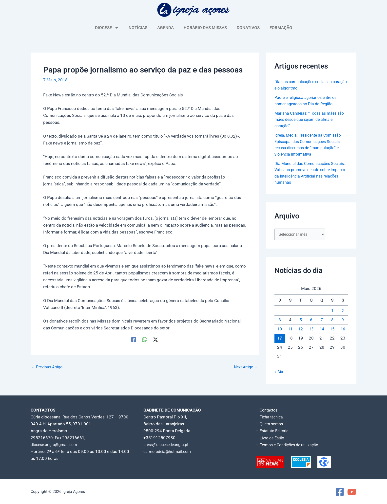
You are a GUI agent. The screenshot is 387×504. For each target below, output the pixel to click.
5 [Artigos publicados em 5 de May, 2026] (300, 320)
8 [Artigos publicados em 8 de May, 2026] (332, 320)
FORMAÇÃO (281, 27)
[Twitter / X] (155, 339)
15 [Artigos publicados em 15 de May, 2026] (332, 329)
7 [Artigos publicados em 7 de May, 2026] (322, 320)
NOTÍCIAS (138, 27)
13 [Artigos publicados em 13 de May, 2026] (311, 329)
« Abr (279, 372)
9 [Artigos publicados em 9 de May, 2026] (343, 320)
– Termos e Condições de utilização (289, 444)
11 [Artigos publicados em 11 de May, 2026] (290, 329)
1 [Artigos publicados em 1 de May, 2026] (332, 311)
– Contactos (267, 410)
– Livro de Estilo (271, 437)
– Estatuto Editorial (274, 431)
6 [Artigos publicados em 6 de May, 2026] (311, 320)
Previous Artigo (48, 367)
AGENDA (165, 27)
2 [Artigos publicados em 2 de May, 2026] (343, 311)
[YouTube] (351, 491)
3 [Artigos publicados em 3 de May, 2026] (279, 320)
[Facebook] (133, 339)
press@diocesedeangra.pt (168, 444)
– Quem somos (270, 424)
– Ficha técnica (270, 417)
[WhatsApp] (144, 339)
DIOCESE (107, 27)
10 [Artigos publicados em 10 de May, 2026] (279, 329)
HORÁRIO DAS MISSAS (205, 27)
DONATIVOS (248, 27)
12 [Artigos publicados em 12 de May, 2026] (300, 329)
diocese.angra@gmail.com (55, 444)
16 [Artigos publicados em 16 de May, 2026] (342, 329)
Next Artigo (245, 367)
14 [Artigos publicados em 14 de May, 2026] (321, 329)
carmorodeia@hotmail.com (168, 451)
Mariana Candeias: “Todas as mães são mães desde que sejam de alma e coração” (311, 119)
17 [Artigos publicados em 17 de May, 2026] (279, 338)
